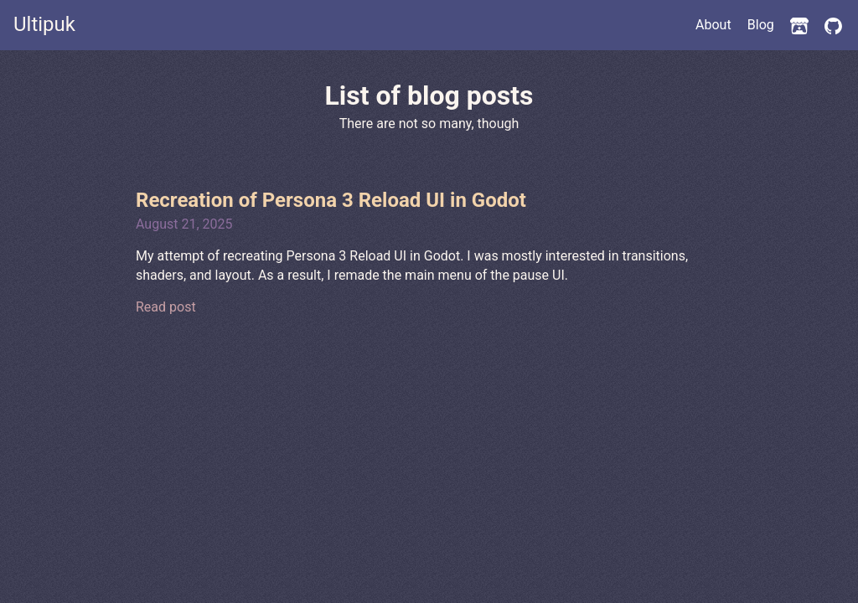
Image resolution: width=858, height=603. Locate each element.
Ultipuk (44, 24)
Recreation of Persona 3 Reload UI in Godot (331, 200)
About (713, 25)
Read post (166, 307)
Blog (760, 25)
